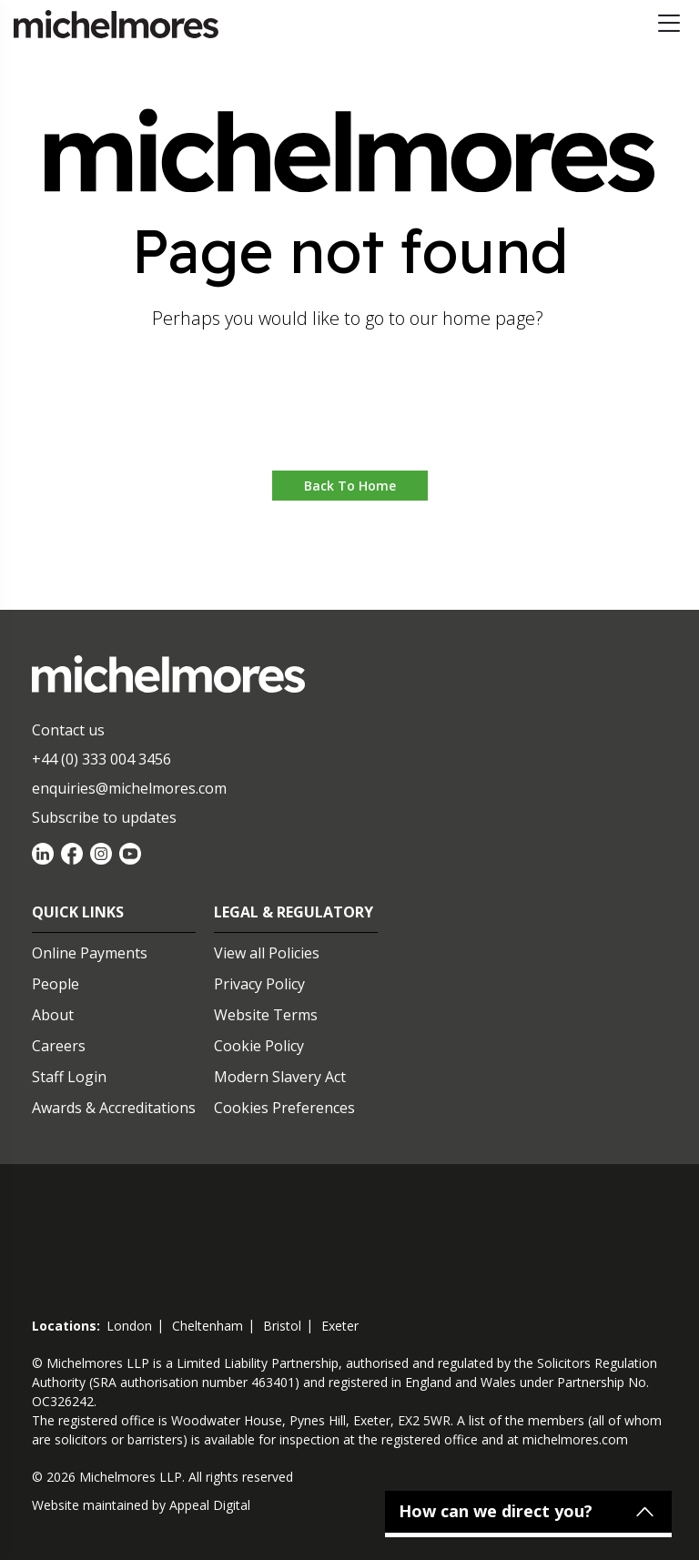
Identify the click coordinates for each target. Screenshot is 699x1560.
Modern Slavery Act (280, 1077)
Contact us (68, 730)
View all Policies (266, 953)
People (55, 984)
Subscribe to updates (104, 817)
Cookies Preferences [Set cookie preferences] (284, 1108)
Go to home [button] (350, 415)
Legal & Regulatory (293, 912)
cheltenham (207, 1325)
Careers (59, 1046)
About (53, 1015)
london (129, 1325)
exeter (340, 1325)
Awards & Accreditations (114, 1108)
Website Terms (266, 1015)
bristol (282, 1325)
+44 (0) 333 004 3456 (101, 759)
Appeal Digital (209, 1505)
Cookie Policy (259, 1046)
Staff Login (69, 1077)
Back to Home (350, 485)
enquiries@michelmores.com (129, 788)
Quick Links (78, 912)
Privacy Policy (259, 984)
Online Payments (89, 953)
